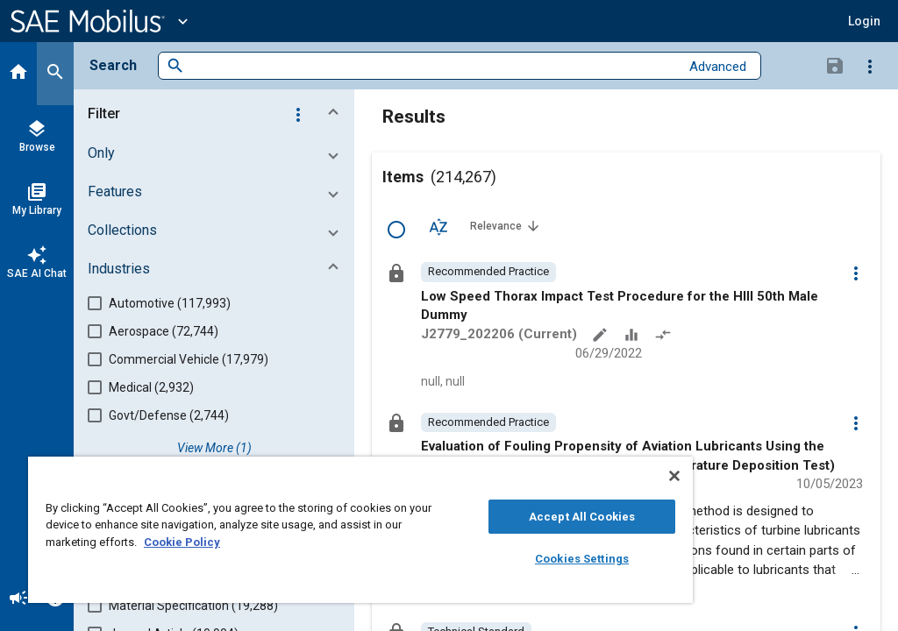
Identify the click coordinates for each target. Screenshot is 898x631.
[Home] (18, 73)
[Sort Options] (438, 226)
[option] (488, 271)
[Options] (869, 65)
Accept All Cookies (582, 516)
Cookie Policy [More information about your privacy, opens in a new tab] (182, 542)
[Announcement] (18, 599)
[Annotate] (601, 336)
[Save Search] (834, 64)
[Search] (55, 73)
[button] (864, 21)
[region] (360, 530)
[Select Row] (396, 229)
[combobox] (432, 66)
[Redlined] (664, 336)
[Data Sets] (633, 336)
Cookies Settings (582, 558)
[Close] (674, 476)
